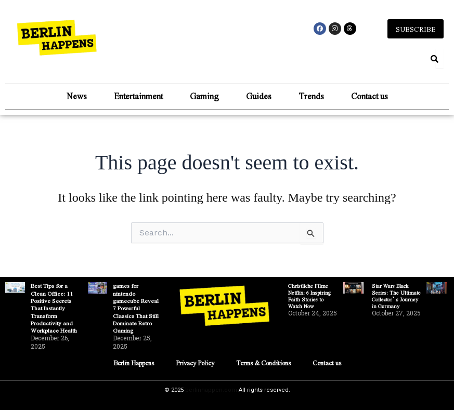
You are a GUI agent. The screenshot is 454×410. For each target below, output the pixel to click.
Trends (311, 96)
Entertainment (138, 96)
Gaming (204, 96)
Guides (258, 96)
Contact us (369, 96)
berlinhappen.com (211, 390)
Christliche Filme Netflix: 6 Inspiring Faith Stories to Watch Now (309, 296)
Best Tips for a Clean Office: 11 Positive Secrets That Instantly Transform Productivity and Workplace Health (54, 308)
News (77, 96)
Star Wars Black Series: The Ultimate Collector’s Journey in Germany (396, 296)
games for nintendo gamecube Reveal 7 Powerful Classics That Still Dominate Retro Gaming (136, 308)
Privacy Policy (192, 362)
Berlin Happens (125, 362)
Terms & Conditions (266, 362)
